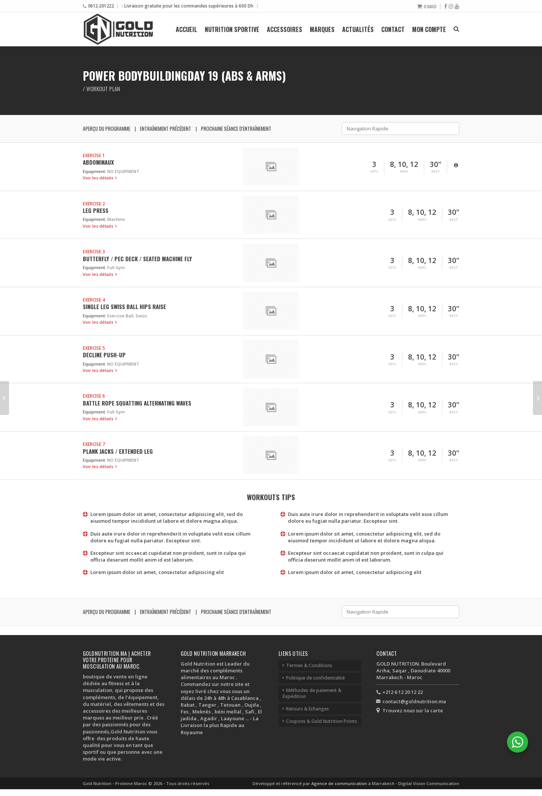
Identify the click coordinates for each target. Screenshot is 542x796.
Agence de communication (339, 783)
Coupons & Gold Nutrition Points (321, 721)
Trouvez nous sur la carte (412, 710)
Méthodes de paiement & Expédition (312, 693)
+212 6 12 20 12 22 (402, 692)
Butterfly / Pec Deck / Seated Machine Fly (137, 258)
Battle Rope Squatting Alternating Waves (137, 403)
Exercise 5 (94, 348)
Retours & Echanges (307, 709)
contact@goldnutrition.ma (414, 701)
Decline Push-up (104, 355)
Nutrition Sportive (232, 29)
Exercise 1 (94, 155)
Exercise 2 (94, 204)
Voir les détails (98, 178)
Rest (435, 171)
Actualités (358, 29)
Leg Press (95, 210)
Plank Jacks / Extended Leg (118, 451)
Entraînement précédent (165, 128)
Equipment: (94, 171)
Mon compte (429, 29)
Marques (322, 29)
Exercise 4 (94, 300)
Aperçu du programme (106, 128)
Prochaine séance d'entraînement (236, 128)
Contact (393, 29)
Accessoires (284, 29)
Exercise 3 (94, 251)
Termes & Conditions (309, 665)
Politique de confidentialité (315, 678)
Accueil (186, 29)
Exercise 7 (94, 444)
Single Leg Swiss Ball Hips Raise (124, 306)
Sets (374, 171)
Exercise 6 (94, 396)
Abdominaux (98, 162)
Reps (404, 171)
